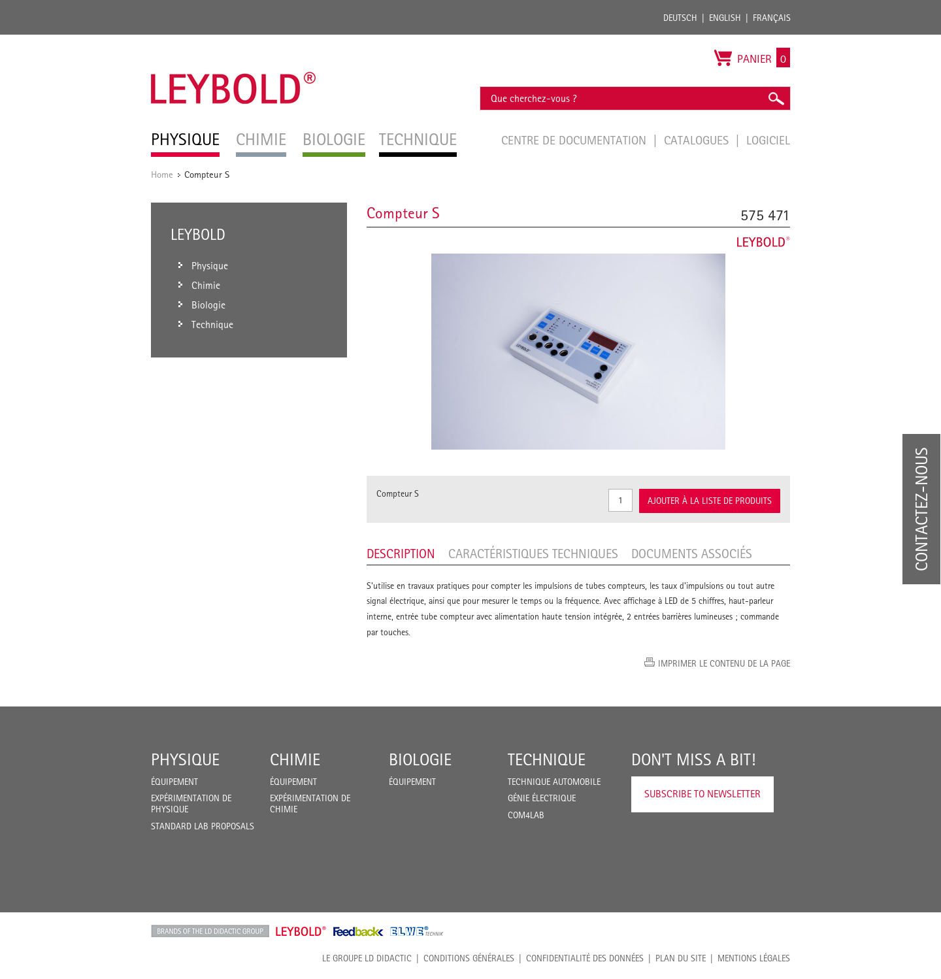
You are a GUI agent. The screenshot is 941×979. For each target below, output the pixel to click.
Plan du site (680, 958)
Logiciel (768, 140)
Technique (547, 759)
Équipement (174, 781)
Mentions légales (754, 958)
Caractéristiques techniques (533, 553)
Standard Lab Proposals (202, 826)
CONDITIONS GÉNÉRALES (468, 958)
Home (162, 174)
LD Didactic (210, 931)
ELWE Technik (417, 931)
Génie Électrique (542, 798)
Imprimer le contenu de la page (724, 663)
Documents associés (691, 553)
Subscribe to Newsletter (702, 794)
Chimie (295, 759)
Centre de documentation (575, 140)
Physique (185, 759)
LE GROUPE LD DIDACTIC (367, 958)
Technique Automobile (554, 781)
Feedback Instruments (358, 931)
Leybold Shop (301, 931)
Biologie (420, 759)
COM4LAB (526, 815)
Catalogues (698, 140)
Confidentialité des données (585, 958)
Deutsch (680, 17)
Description (401, 553)
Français (772, 17)
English (725, 17)
